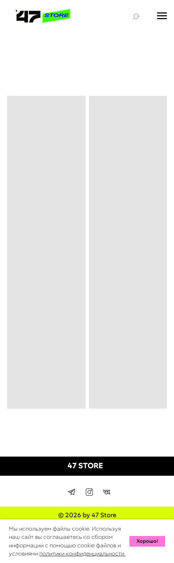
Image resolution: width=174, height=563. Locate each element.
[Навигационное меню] (162, 16)
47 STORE (85, 465)
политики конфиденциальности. (82, 553)
